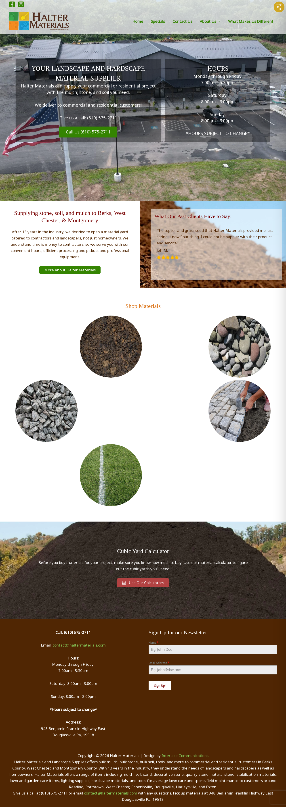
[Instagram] (21, 4)
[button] (218, 21)
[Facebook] (12, 4)
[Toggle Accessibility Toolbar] (279, 7)
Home (137, 21)
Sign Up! (160, 685)
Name (153, 643)
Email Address (159, 663)
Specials (158, 21)
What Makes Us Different (250, 21)
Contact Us (182, 21)
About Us (210, 21)
